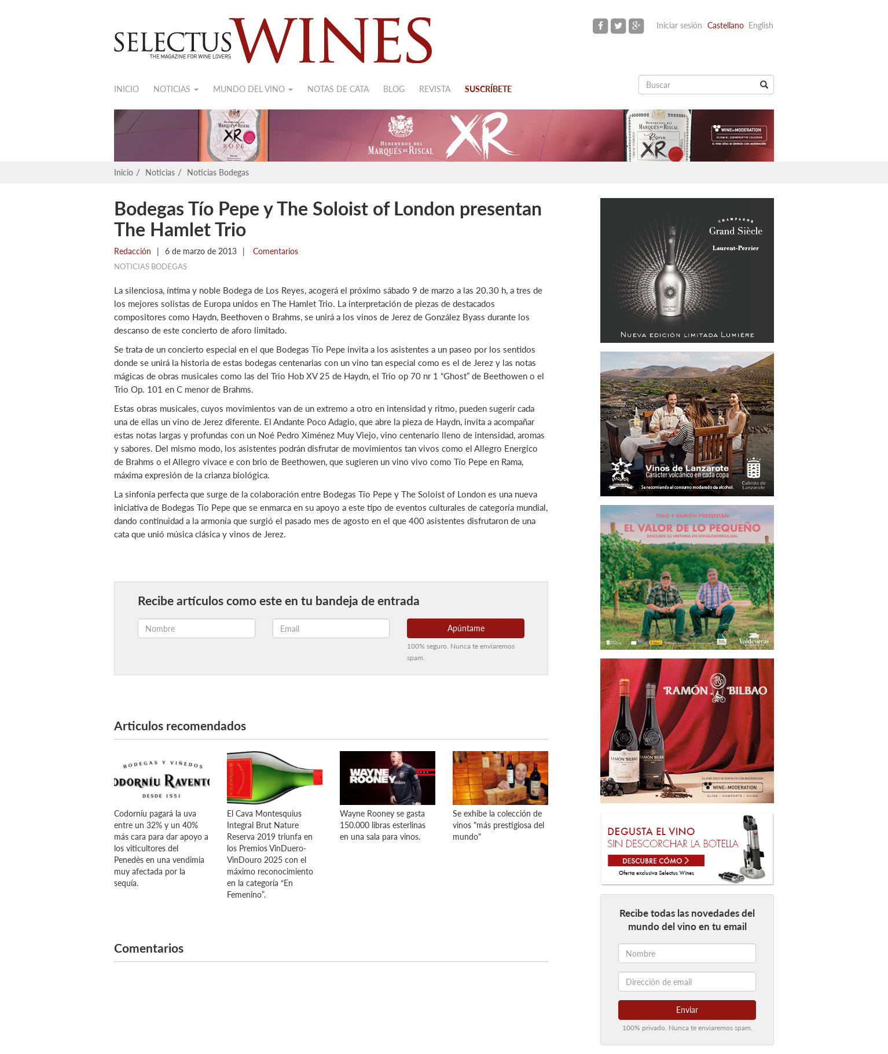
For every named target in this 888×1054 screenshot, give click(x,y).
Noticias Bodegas (218, 172)
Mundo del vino (253, 89)
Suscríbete (488, 89)
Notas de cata (338, 89)
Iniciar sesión (679, 25)
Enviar (687, 1010)
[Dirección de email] (687, 981)
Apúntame (466, 628)
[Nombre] (687, 953)
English (760, 25)
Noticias (176, 89)
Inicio (126, 89)
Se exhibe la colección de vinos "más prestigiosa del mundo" (498, 824)
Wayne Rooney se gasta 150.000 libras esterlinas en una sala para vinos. (382, 824)
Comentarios (274, 251)
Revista (434, 89)
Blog (394, 89)
